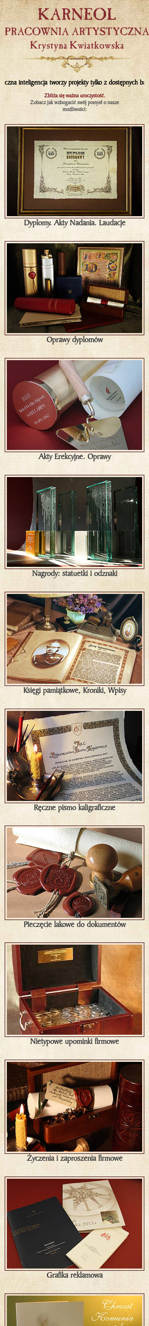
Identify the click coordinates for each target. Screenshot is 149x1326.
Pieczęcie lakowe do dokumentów (74, 877)
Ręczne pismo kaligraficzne (74, 760)
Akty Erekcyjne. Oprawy (74, 410)
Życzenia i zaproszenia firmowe (74, 1111)
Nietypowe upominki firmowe (74, 994)
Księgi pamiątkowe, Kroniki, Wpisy (74, 643)
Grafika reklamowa (74, 1228)
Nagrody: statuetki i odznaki (74, 527)
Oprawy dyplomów (74, 293)
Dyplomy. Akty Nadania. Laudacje (74, 176)
